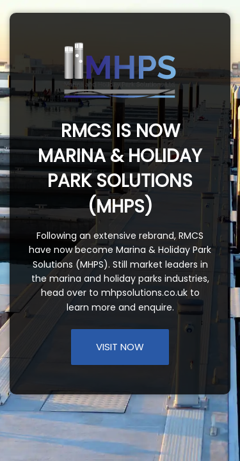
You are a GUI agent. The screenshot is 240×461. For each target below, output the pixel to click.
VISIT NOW (120, 346)
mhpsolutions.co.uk (144, 292)
